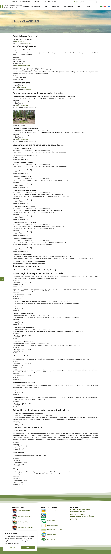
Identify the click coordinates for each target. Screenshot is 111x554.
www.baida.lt (27, 89)
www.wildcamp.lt (28, 43)
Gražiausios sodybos (52, 539)
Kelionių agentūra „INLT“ (53, 525)
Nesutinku (12, 547)
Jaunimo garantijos (52, 510)
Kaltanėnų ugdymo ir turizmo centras (56, 529)
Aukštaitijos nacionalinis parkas (25, 527)
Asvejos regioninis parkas (24, 510)
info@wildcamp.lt (20, 41)
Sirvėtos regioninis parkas (24, 521)
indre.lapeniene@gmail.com (22, 65)
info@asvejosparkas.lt (22, 105)
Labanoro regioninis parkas (24, 516)
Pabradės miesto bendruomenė (54, 515)
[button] (2, 279)
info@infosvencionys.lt (82, 520)
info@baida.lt (22, 87)
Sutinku (28, 547)
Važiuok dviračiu (51, 520)
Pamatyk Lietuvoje (51, 534)
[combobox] (88, 1)
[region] (20, 541)
